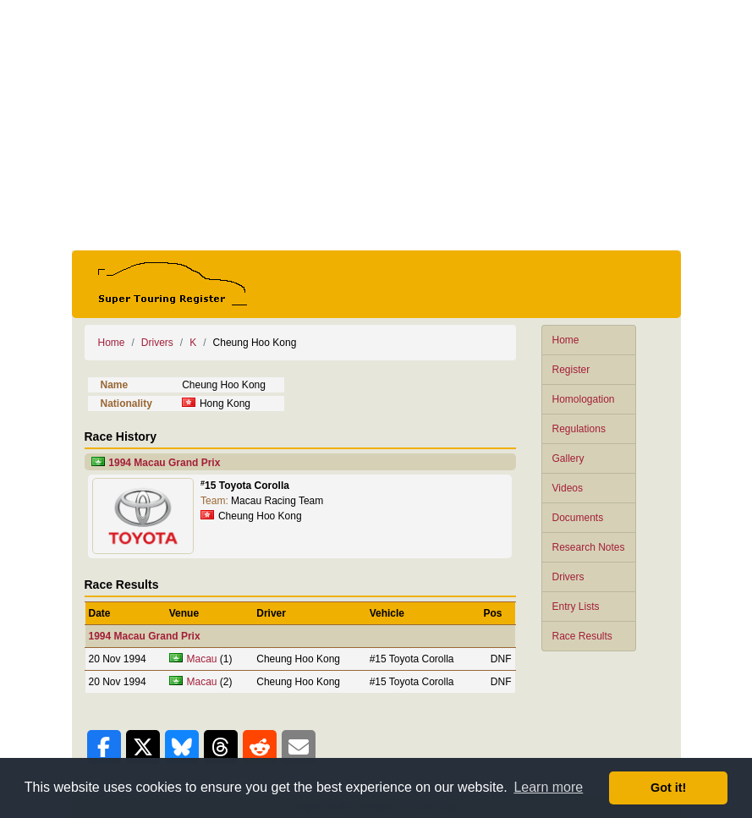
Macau (202, 659)
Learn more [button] (548, 787)
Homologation (583, 399)
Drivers (568, 577)
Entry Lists (576, 606)
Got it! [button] (668, 787)
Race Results (582, 636)
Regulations (579, 429)
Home (565, 340)
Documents (578, 518)
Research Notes (588, 547)
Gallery (568, 458)
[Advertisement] (376, 125)
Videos (567, 488)
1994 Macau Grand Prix (164, 463)
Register (571, 370)
